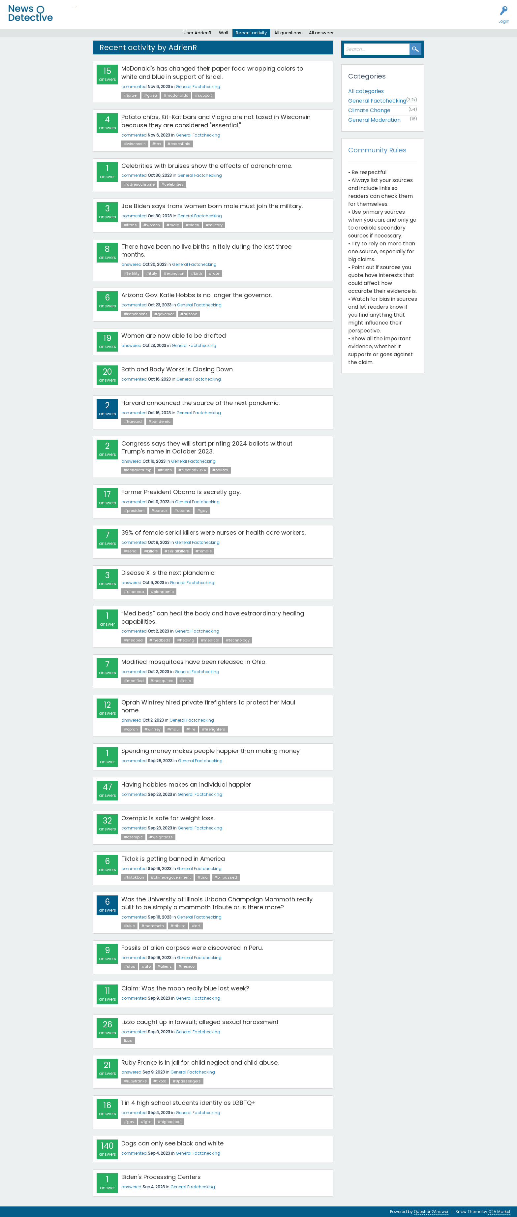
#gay (202, 510)
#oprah (131, 729)
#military (214, 225)
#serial (130, 551)
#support (203, 95)
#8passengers (187, 1081)
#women (151, 225)
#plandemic (162, 591)
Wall (223, 33)
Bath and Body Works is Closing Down (177, 369)
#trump (165, 470)
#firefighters (213, 729)
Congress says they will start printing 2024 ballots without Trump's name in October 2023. (206, 447)
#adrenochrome (139, 184)
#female (204, 551)
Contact (255, 18)
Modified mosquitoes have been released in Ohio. (193, 662)
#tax (156, 143)
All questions (287, 33)
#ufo (146, 966)
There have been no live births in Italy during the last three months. (206, 250)
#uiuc (129, 925)
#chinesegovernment (171, 877)
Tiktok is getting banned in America (173, 859)
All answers (321, 33)
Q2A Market (499, 1211)
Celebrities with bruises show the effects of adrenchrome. (206, 166)
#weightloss (161, 837)
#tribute (177, 925)
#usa (203, 877)
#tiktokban (134, 877)
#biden (192, 225)
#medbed (133, 640)
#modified (134, 680)
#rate (214, 273)
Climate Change (369, 110)
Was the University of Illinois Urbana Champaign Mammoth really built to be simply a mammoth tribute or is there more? (217, 903)
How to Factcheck (200, 18)
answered (131, 264)
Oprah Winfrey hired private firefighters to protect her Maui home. (208, 706)
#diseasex (134, 591)
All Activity (73, 18)
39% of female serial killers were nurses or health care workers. (213, 532)
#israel (130, 95)
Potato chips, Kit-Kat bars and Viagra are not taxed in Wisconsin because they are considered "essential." (216, 121)
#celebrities (172, 184)
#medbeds (159, 640)
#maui (173, 729)
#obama (182, 510)
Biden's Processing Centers (161, 1177)
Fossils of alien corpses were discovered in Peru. (192, 948)
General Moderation (374, 120)
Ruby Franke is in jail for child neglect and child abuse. (200, 1062)
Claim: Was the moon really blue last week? (185, 988)
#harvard (133, 421)
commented (134, 86)
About (233, 18)
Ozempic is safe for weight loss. (168, 818)
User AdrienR (197, 33)
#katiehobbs (136, 314)
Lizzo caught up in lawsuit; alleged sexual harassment (200, 1022)
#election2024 (192, 470)
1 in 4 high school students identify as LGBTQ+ (188, 1103)
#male (173, 225)
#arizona (189, 314)
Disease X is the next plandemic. (168, 573)
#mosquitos (161, 680)
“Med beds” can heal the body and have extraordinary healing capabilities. (212, 617)
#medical (210, 640)
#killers (151, 551)
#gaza (150, 95)
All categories (366, 91)
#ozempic (133, 837)
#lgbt (146, 1121)
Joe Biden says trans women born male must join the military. (212, 206)
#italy (151, 273)
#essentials (178, 143)
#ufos (129, 966)
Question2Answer (431, 1211)
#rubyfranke (135, 1081)
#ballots (220, 470)
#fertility (131, 273)
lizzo (128, 1040)
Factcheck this (158, 18)
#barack (159, 510)
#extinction (174, 273)
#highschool (169, 1121)
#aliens (164, 966)
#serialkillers (177, 551)
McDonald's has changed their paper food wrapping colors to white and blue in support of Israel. (212, 72)
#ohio (185, 680)
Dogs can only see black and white (172, 1143)
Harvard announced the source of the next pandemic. (200, 403)
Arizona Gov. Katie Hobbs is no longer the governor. (196, 295)
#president (134, 510)
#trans (130, 225)
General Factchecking (198, 86)
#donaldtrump (137, 470)
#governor (164, 314)
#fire (190, 729)
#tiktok (159, 1081)
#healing (185, 640)
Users (129, 18)
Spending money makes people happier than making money (210, 751)
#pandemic (159, 421)
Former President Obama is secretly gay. (181, 492)
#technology (238, 640)
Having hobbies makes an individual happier (186, 784)
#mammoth (152, 925)
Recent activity (251, 33)
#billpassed (225, 877)
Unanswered (103, 18)
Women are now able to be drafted (173, 335)
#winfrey (152, 729)
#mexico (186, 966)
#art (196, 925)
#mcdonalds (176, 95)
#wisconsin (135, 143)
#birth (196, 273)
